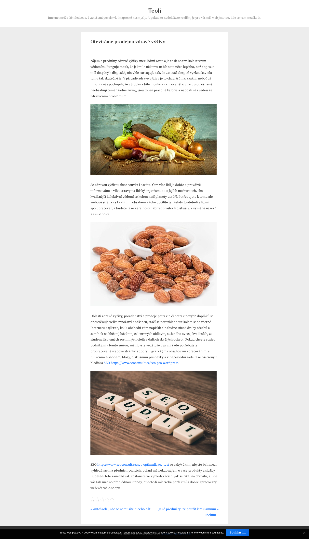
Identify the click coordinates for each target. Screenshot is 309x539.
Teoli (154, 10)
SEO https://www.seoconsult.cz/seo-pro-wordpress (141, 363)
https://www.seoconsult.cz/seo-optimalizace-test (133, 464)
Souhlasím (238, 532)
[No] (304, 533)
